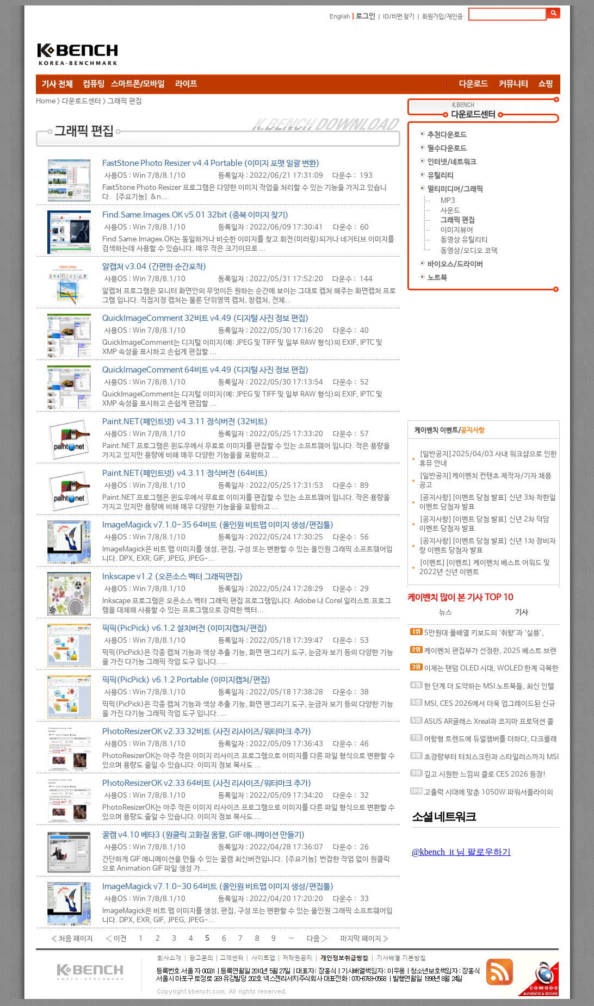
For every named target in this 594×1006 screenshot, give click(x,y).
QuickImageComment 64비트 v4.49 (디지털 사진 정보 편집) (205, 370)
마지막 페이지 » (365, 938)
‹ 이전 (116, 938)
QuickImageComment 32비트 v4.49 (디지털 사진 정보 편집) (205, 318)
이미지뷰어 (457, 230)
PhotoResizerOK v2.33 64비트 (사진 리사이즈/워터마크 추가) (207, 783)
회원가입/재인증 (442, 17)
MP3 (448, 201)
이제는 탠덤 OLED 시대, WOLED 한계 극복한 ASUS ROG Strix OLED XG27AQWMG (484, 670)
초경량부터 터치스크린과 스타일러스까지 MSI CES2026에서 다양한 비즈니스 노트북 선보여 (484, 759)
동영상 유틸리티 (464, 240)
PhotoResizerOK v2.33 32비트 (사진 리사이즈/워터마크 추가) (207, 731)
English (340, 17)
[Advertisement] (362, 47)
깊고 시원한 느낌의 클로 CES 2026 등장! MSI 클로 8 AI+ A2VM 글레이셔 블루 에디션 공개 (482, 776)
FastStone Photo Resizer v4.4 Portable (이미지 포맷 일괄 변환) (211, 163)
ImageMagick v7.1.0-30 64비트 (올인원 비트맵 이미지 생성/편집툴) (218, 886)
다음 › (317, 938)
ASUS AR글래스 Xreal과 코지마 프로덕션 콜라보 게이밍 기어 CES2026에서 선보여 (482, 724)
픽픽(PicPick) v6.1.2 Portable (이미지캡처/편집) (186, 680)
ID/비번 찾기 (398, 17)
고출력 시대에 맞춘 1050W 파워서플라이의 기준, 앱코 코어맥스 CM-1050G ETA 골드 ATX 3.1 (481, 794)
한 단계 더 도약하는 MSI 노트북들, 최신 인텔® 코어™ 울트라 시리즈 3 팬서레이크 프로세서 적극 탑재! (483, 688)
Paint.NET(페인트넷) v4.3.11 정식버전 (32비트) (185, 421)
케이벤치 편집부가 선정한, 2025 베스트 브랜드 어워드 (483, 653)
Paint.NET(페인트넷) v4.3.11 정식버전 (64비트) (185, 473)
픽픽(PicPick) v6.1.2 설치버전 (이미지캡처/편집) (185, 628)
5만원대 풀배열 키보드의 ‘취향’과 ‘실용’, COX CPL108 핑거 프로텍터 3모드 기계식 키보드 (482, 635)
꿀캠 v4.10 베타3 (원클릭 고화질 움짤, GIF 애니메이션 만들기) (203, 835)
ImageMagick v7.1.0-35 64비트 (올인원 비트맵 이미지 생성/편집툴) (218, 525)
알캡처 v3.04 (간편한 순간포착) (154, 266)
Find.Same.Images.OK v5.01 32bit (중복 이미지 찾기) (195, 215)
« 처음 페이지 (72, 938)
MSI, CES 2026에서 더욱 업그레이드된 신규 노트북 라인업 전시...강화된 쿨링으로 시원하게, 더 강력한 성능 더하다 (484, 706)
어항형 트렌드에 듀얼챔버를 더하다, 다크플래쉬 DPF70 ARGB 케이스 (483, 741)
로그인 (365, 17)
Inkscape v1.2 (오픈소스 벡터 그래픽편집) (172, 576)
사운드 (450, 211)
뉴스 (445, 612)
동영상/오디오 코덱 (469, 251)
